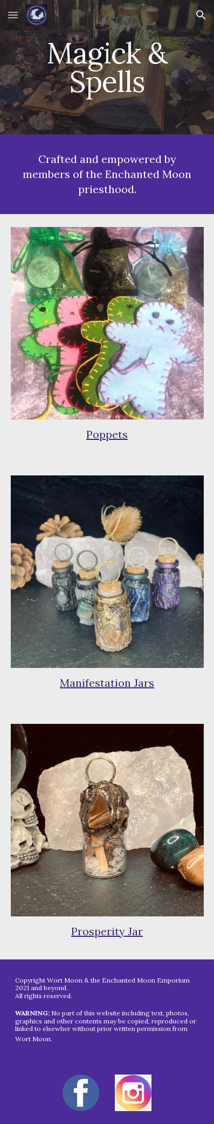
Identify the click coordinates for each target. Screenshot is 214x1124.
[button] (13, 15)
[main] (107, 67)
